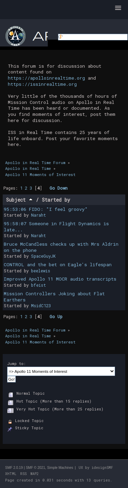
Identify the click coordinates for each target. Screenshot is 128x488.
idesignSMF (102, 467)
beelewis (40, 270)
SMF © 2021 (35, 468)
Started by (56, 199)
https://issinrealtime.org (42, 84)
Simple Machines (60, 468)
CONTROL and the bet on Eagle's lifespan (58, 264)
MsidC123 (41, 305)
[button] (118, 8)
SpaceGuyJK (43, 256)
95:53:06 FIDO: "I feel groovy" (46, 209)
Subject (19, 199)
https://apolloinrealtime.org (46, 78)
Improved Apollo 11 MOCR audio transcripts (60, 279)
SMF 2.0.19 (14, 468)
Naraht (38, 215)
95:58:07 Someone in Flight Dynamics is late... (56, 226)
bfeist (38, 285)
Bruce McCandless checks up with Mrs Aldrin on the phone (61, 247)
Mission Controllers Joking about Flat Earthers (54, 296)
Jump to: (16, 363)
